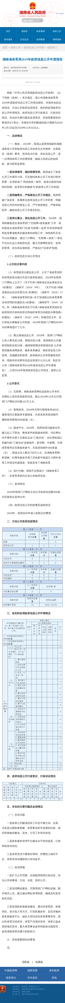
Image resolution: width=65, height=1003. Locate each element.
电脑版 (39, 962)
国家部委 (32, 970)
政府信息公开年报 (34, 47)
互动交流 (24, 39)
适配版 (26, 962)
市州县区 (32, 977)
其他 (54, 977)
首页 (8, 31)
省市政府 (54, 970)
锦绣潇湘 (57, 39)
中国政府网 (10, 970)
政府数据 (41, 39)
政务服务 (8, 39)
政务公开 (57, 31)
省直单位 (11, 977)
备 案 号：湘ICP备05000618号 (25, 994)
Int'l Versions (60, 13)
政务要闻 (41, 31)
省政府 (24, 31)
